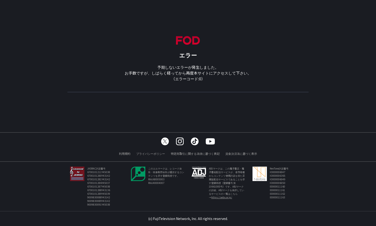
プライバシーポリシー (150, 153)
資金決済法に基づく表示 (241, 153)
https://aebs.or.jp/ (221, 197)
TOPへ (188, 94)
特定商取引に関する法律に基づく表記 (195, 153)
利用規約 (124, 153)
